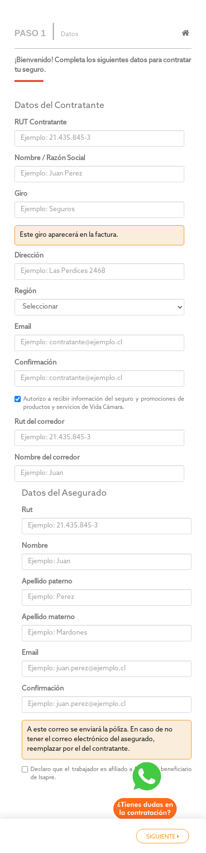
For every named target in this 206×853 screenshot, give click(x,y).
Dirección (28, 256)
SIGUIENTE (162, 837)
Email (22, 327)
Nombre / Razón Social (49, 158)
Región (25, 291)
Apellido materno (48, 617)
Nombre (35, 546)
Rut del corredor (39, 422)
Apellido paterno (47, 582)
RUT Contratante (40, 123)
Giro (20, 194)
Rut (27, 510)
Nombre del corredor (47, 458)
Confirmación (35, 363)
